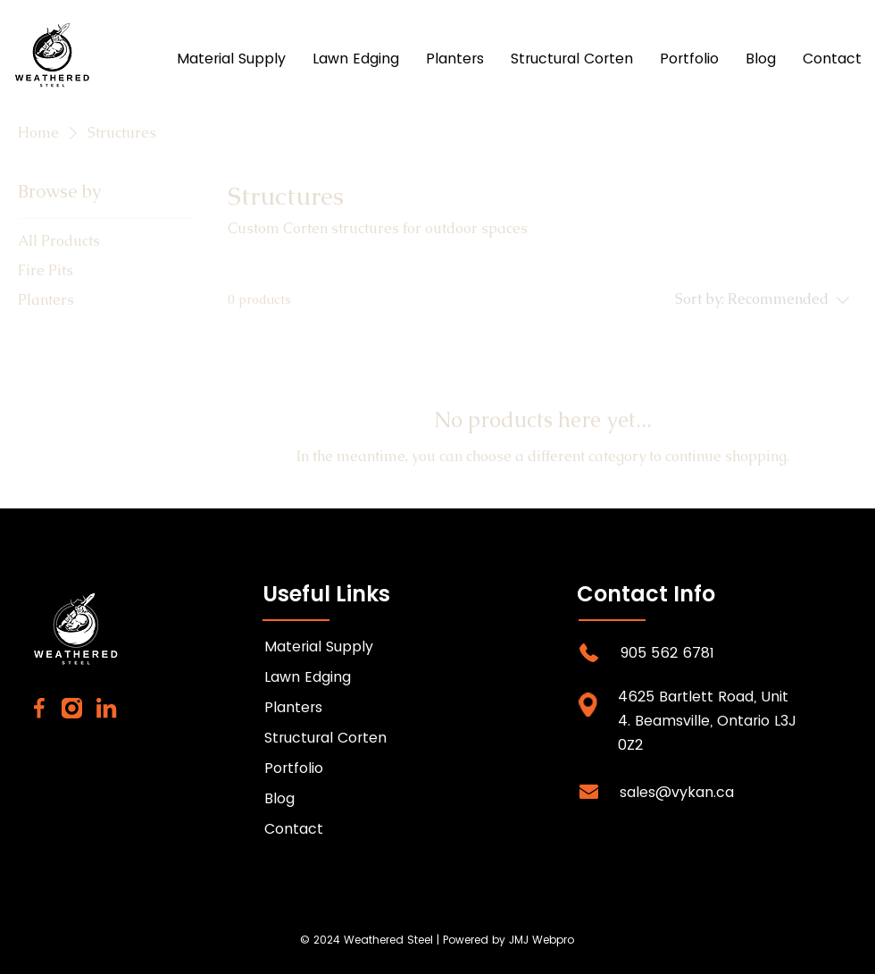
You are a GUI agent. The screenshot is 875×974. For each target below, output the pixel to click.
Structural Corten (325, 737)
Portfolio (293, 768)
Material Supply (318, 646)
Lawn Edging (307, 677)
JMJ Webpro (541, 939)
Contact (293, 829)
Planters (293, 707)
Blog (279, 798)
